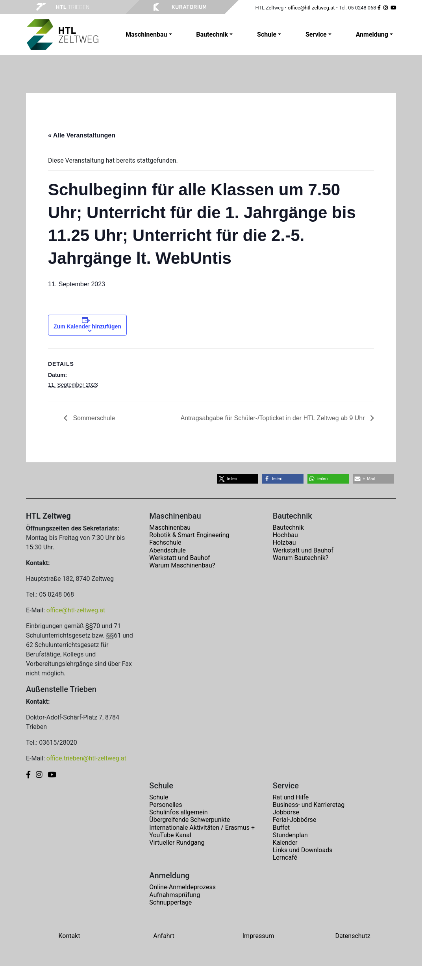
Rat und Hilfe (291, 797)
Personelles (165, 804)
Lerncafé (285, 857)
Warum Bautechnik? (301, 558)
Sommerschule (93, 418)
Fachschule (165, 542)
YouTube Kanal (170, 835)
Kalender (285, 842)
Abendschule (167, 550)
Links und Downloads (303, 850)
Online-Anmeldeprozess (182, 887)
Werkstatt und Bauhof (179, 558)
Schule (158, 797)
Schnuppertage (170, 902)
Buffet (281, 827)
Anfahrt (163, 936)
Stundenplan (290, 835)
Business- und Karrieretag (308, 804)
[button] (237, 479)
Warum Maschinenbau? (182, 565)
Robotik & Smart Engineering (189, 535)
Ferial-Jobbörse (294, 819)
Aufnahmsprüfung (174, 895)
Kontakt (69, 936)
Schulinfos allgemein (178, 812)
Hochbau (285, 535)
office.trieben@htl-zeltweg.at (86, 758)
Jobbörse (286, 812)
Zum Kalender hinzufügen (87, 326)
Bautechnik (288, 527)
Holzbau (284, 542)
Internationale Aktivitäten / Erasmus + (202, 827)
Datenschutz (352, 936)
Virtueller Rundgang (176, 842)
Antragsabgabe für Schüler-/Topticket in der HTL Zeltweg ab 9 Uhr (273, 418)
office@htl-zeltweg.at (311, 8)
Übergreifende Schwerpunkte (189, 819)
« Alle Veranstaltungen (81, 135)
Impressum (258, 936)
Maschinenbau (170, 527)
